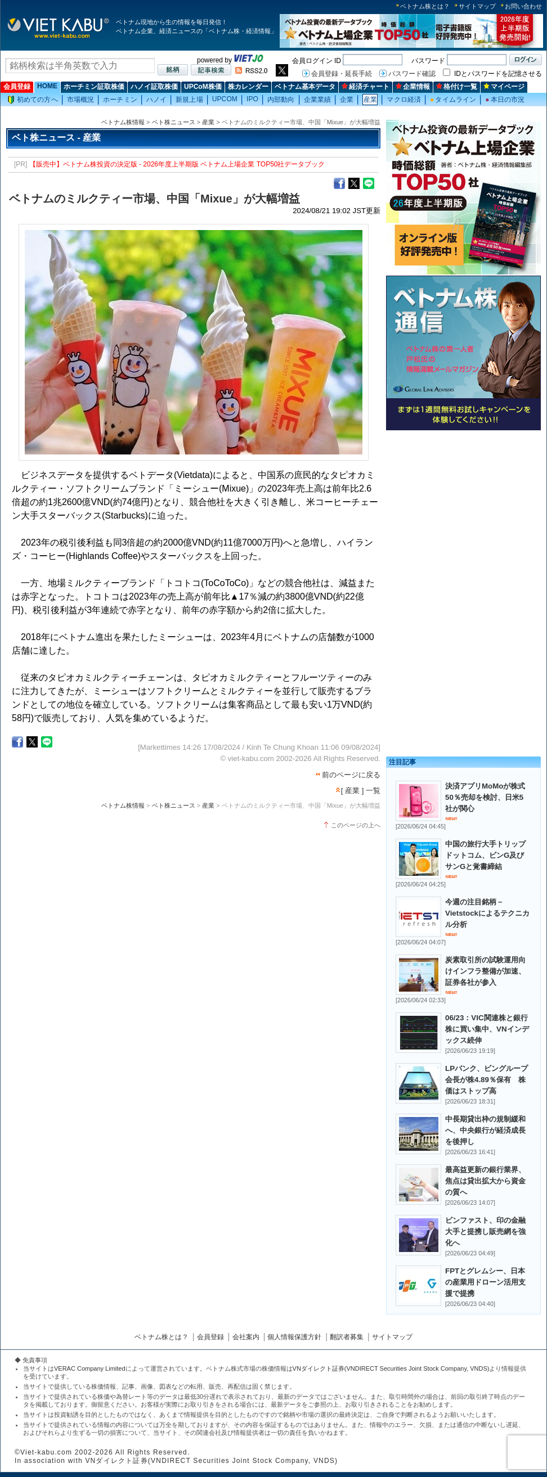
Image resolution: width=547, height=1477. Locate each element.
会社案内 (245, 1337)
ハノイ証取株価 (154, 87)
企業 (346, 99)
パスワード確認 (412, 74)
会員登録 (16, 87)
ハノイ (156, 99)
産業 (370, 99)
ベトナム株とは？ (425, 6)
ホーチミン (120, 99)
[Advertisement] (463, 513)
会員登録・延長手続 (341, 74)
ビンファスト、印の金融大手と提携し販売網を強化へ (485, 1231)
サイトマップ (477, 6)
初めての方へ (32, 100)
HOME (47, 86)
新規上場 (189, 99)
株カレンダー (248, 87)
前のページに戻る (351, 775)
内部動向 (280, 99)
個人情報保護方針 (294, 1337)
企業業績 (317, 99)
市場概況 (80, 99)
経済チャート (365, 87)
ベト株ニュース (173, 122)
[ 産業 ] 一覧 (360, 790)
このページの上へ (355, 825)
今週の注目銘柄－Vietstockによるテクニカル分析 (487, 913)
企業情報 (413, 87)
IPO (252, 99)
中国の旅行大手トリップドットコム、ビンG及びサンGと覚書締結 (485, 855)
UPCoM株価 (203, 87)
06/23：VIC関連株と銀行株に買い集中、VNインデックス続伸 (487, 1029)
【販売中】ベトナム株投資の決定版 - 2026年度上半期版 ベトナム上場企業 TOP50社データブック (177, 164)
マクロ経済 (404, 99)
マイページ (503, 87)
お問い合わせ (523, 6)
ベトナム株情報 (123, 122)
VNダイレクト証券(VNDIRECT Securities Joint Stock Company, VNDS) (391, 1368)
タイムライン (453, 99)
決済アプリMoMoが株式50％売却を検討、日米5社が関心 (485, 797)
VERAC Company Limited (89, 1368)
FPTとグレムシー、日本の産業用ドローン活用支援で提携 (485, 1282)
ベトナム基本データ (305, 87)
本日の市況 (504, 99)
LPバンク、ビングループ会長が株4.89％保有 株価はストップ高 (486, 1079)
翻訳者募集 (347, 1337)
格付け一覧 (456, 87)
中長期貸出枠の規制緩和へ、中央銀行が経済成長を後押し (485, 1130)
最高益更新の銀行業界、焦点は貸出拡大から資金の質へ (485, 1180)
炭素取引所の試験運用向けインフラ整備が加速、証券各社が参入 (485, 971)
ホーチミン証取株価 (94, 87)
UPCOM (224, 99)
